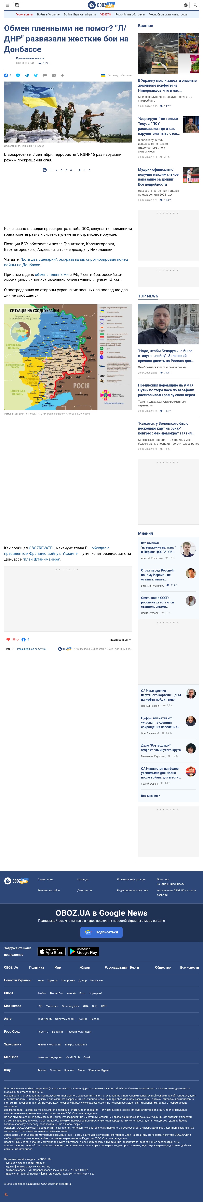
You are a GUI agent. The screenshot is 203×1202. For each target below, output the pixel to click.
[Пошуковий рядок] (195, 5)
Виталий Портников (152, 585)
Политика (36, 967)
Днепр (83, 980)
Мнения (145, 533)
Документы (84, 890)
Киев (41, 980)
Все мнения (149, 796)
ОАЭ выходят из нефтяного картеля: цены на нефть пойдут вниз (161, 695)
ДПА (86, 1006)
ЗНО (94, 1006)
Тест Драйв (45, 1018)
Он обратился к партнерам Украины (162, 367)
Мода (81, 1070)
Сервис (95, 1018)
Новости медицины (50, 1057)
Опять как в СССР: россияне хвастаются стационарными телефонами (157, 602)
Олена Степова (150, 613)
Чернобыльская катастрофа (168, 14)
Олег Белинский (150, 733)
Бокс (82, 993)
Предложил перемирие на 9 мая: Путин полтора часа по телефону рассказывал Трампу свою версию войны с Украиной (168, 390)
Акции (83, 1018)
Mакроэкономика (76, 1044)
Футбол (42, 993)
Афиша (42, 1070)
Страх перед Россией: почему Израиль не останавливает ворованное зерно (158, 574)
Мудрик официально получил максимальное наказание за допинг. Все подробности (158, 176)
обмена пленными (52, 274)
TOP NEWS (148, 296)
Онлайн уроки (70, 1006)
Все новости (189, 967)
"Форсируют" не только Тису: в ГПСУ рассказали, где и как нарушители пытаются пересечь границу (158, 126)
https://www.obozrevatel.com (138, 1088)
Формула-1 (95, 993)
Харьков (52, 980)
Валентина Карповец (153, 756)
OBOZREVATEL (41, 548)
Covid (86, 1057)
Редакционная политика (31, 649)
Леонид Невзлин (150, 705)
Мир (57, 967)
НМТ (104, 1006)
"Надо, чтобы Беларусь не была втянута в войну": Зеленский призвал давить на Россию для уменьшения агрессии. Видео (165, 356)
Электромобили (65, 1018)
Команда (83, 879)
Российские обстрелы (130, 14)
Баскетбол (56, 993)
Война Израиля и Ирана (80, 14)
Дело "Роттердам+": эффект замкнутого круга (161, 748)
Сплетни (55, 1070)
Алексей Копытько (152, 558)
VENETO (105, 14)
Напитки (57, 1031)
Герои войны (24, 14)
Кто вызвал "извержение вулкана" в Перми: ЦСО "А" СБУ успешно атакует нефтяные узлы (158, 547)
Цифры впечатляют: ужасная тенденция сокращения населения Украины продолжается (159, 722)
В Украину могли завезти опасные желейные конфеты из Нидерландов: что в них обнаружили (167, 85)
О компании (45, 879)
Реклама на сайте (49, 890)
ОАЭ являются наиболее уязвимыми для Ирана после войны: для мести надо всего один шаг (160, 773)
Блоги (134, 967)
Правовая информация (131, 879)
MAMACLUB (73, 1057)
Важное (145, 25)
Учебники (52, 1006)
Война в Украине (48, 14)
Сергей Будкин (149, 783)
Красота (69, 1070)
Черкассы (96, 980)
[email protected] (50, 1173)
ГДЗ (40, 1006)
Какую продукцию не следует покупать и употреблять (165, 98)
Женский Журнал (99, 1070)
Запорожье (68, 980)
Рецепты (43, 1031)
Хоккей (71, 993)
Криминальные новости (30, 58)
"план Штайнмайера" (41, 559)
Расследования (116, 967)
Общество (163, 967)
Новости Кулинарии (79, 1031)
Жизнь (85, 967)
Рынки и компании (50, 1044)
